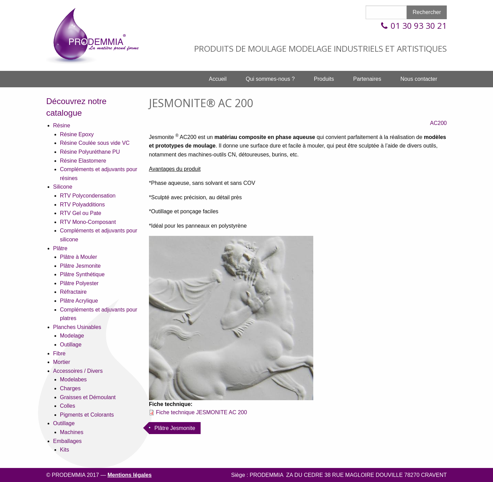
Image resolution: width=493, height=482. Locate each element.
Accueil (218, 79)
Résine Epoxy (77, 134)
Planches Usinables (77, 327)
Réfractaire (73, 292)
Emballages (67, 441)
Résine (61, 125)
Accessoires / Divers (78, 371)
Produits (324, 79)
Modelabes (73, 379)
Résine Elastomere (83, 161)
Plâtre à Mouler (78, 257)
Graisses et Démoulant (88, 397)
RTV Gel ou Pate (80, 213)
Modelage (72, 336)
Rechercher (427, 12)
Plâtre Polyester (79, 283)
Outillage (70, 344)
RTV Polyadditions (82, 204)
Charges (70, 388)
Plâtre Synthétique (82, 274)
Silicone (62, 187)
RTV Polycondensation (87, 196)
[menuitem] (217, 79)
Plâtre (60, 248)
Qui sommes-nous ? (270, 79)
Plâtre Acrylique (79, 301)
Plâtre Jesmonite (80, 266)
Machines (71, 432)
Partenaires (367, 79)
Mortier (61, 362)
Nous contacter (418, 79)
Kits (64, 450)
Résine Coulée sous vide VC (95, 143)
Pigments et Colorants (87, 415)
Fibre (59, 353)
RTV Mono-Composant (88, 222)
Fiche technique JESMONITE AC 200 (201, 412)
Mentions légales (130, 475)
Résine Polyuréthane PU (90, 152)
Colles (67, 406)
